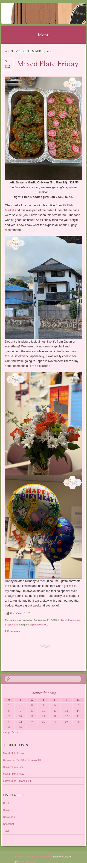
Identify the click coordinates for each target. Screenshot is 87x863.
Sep (7, 62)
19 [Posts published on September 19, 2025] (55, 716)
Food (64, 620)
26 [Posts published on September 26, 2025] (55, 722)
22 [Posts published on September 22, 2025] (8, 722)
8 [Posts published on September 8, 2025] (9, 710)
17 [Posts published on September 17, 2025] (32, 716)
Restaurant (74, 620)
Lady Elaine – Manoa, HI (17, 780)
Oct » (15, 732)
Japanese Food (38, 624)
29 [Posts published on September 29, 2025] (8, 727)
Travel (6, 830)
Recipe (7, 810)
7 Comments (12, 631)
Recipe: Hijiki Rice (13, 767)
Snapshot (10, 624)
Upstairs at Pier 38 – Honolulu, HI (22, 760)
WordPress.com (28, 861)
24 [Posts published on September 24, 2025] (32, 722)
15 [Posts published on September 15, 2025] (8, 716)
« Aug (6, 732)
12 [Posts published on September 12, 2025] (55, 710)
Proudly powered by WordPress (33, 856)
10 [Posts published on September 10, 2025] (32, 710)
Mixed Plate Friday (47, 64)
